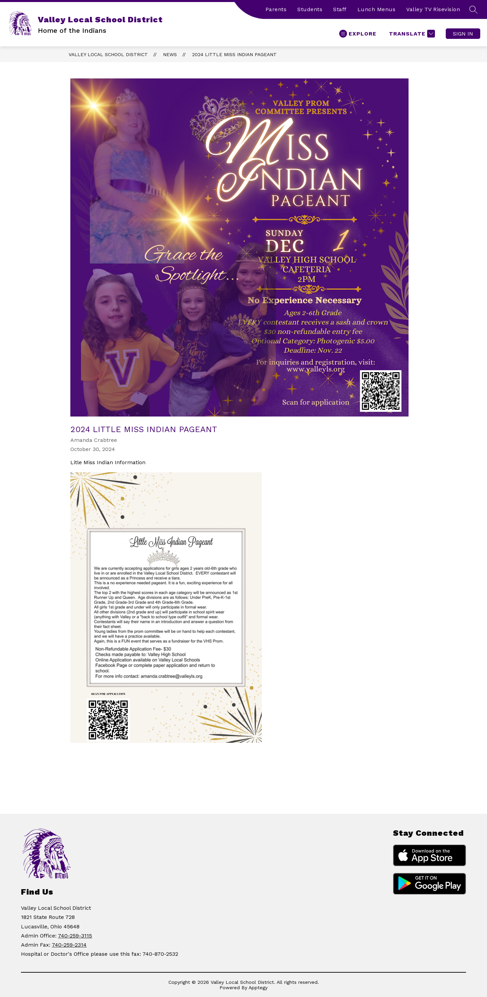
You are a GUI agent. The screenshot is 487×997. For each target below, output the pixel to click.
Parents (276, 9)
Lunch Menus (376, 9)
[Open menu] (357, 33)
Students (309, 9)
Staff (340, 9)
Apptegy (258, 987)
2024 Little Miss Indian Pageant (234, 54)
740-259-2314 (69, 945)
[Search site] (473, 9)
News (170, 54)
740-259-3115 (75, 935)
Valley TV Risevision (433, 9)
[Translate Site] (411, 33)
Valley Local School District (108, 54)
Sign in (463, 33)
